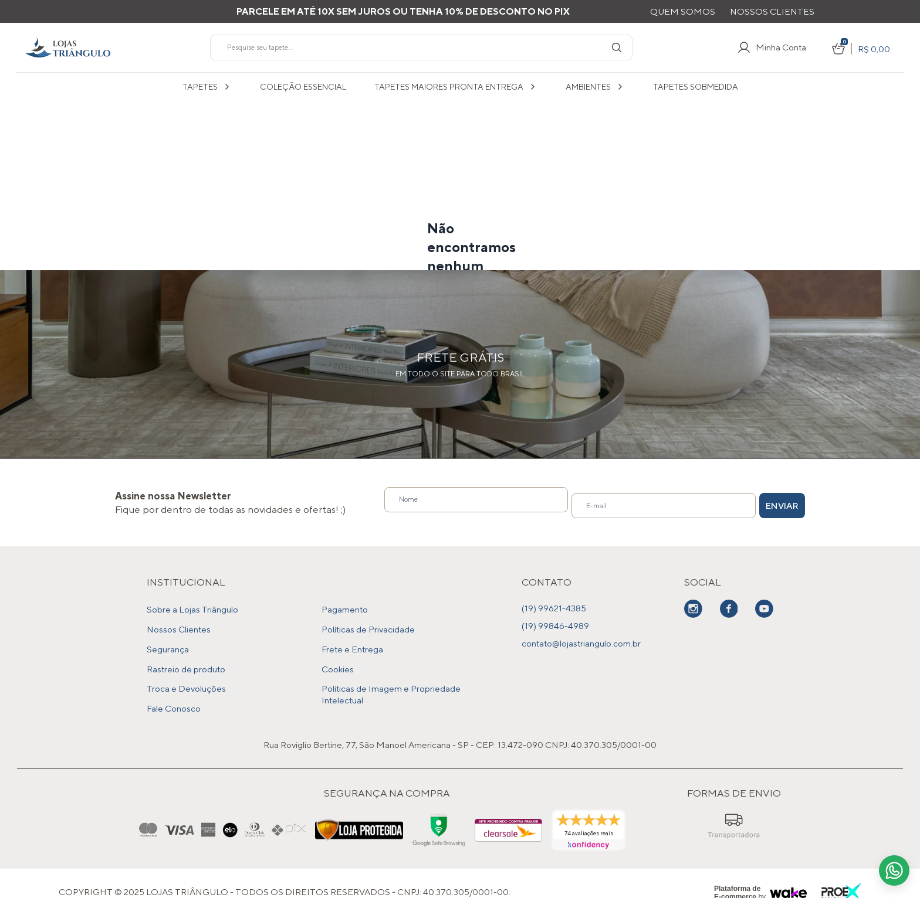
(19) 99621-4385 (554, 604)
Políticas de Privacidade (368, 622)
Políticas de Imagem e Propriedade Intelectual (391, 680)
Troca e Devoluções (186, 674)
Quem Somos (682, 11)
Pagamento (345, 604)
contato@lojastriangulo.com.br (581, 639)
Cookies (338, 657)
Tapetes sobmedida (695, 86)
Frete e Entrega (352, 639)
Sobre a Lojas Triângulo (192, 604)
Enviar (761, 500)
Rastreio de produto (186, 657)
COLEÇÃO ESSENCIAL (303, 86)
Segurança (168, 639)
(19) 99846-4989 (555, 622)
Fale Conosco (174, 692)
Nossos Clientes (772, 11)
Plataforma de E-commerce (737, 875)
